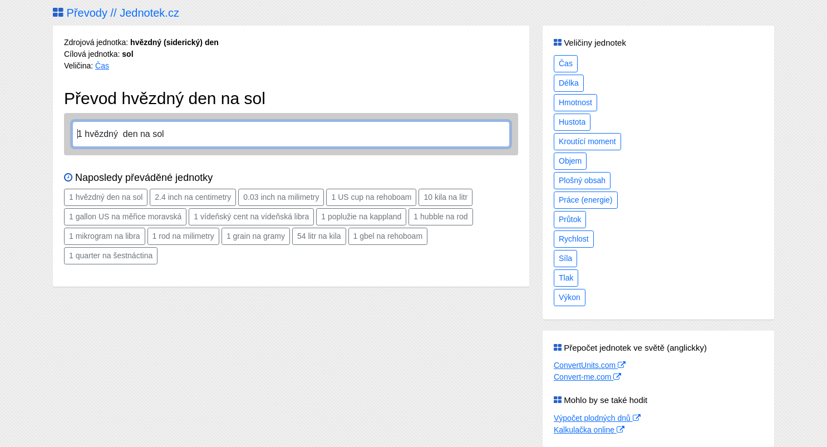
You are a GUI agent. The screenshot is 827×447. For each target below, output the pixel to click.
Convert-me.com (587, 376)
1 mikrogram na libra (104, 236)
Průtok (570, 219)
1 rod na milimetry (183, 236)
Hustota (572, 121)
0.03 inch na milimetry (281, 197)
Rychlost (574, 238)
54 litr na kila (319, 236)
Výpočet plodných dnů (597, 418)
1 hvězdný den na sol (105, 197)
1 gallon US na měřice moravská (125, 216)
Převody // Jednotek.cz (116, 13)
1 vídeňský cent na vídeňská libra (251, 216)
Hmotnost (575, 102)
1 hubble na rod (440, 216)
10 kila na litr (445, 197)
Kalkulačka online (589, 429)
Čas (102, 65)
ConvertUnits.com (590, 365)
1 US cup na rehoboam (371, 197)
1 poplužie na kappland (361, 216)
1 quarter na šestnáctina (110, 255)
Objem (570, 160)
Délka (569, 82)
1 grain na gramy (256, 236)
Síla (565, 258)
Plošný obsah (582, 180)
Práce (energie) (586, 199)
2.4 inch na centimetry (193, 197)
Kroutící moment (587, 141)
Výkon (569, 297)
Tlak (566, 277)
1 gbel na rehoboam (388, 236)
